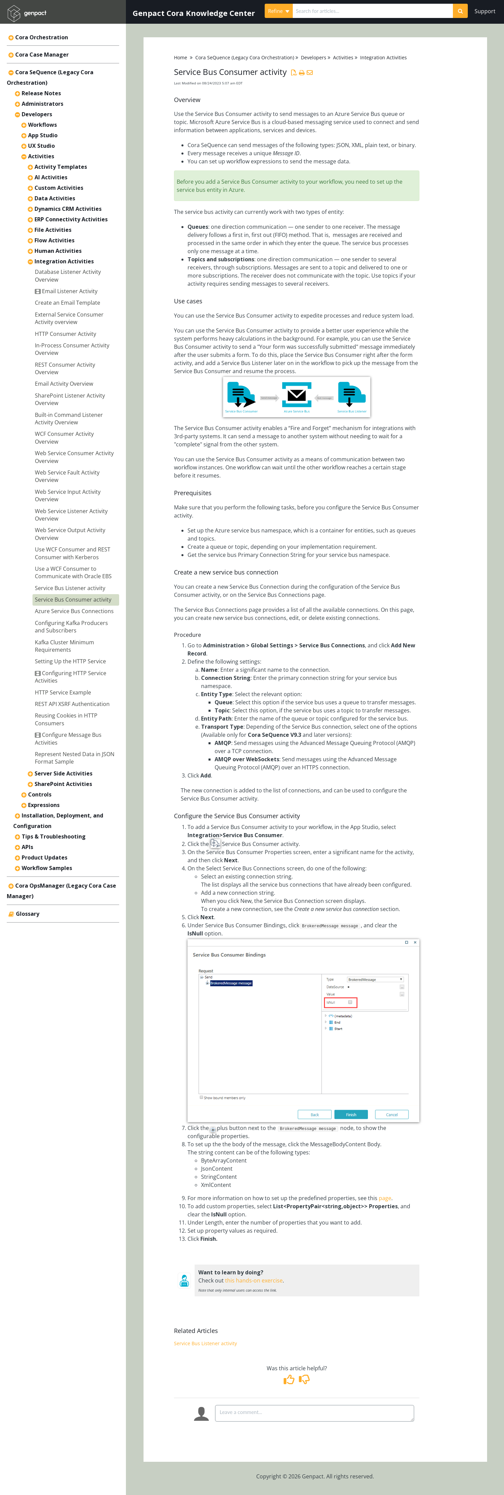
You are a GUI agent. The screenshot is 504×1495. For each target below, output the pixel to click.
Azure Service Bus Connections (74, 611)
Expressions (44, 805)
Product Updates (44, 857)
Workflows (42, 124)
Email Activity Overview (64, 383)
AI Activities (51, 177)
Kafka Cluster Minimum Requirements (64, 646)
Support (485, 11)
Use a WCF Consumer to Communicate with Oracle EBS (73, 572)
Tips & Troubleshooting (54, 836)
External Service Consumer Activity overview (69, 318)
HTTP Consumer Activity (65, 334)
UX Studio (41, 145)
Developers (37, 114)
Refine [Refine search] (278, 10)
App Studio (43, 135)
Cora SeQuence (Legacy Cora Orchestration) (244, 57)
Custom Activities (59, 187)
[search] (373, 11)
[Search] (460, 11)
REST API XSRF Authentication (72, 704)
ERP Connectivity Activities (71, 219)
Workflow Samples (47, 868)
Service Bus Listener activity (70, 588)
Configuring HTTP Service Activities (70, 676)
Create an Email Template (67, 302)
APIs (27, 847)
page (385, 1198)
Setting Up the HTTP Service (70, 661)
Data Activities (55, 198)
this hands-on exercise (254, 1280)
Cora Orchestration (41, 37)
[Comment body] (314, 1413)
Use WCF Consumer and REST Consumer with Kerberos (72, 553)
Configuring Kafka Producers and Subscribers (71, 626)
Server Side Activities (63, 773)
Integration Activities (64, 261)
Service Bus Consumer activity (73, 599)
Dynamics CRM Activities (68, 209)
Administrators (42, 103)
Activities (41, 156)
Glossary (27, 913)
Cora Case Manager (42, 54)
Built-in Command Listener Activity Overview (69, 418)
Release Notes (41, 93)
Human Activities (58, 251)
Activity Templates (61, 166)
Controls (39, 794)
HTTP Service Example (63, 692)
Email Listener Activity (66, 291)
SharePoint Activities (63, 784)
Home (180, 57)
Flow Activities (54, 240)
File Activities (53, 230)
